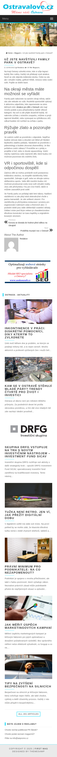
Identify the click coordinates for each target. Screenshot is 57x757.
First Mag (41, 749)
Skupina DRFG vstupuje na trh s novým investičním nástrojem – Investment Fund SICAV (27, 452)
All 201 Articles (28, 714)
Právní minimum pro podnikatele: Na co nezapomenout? (23, 569)
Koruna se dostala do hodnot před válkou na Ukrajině (29, 223)
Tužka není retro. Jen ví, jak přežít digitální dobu (28, 515)
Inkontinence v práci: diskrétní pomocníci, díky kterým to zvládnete (25, 333)
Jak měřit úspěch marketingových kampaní (28, 626)
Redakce (20, 67)
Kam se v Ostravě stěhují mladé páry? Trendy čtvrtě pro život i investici (28, 390)
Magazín (36, 67)
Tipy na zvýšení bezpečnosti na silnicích (28, 685)
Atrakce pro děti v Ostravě (27, 107)
